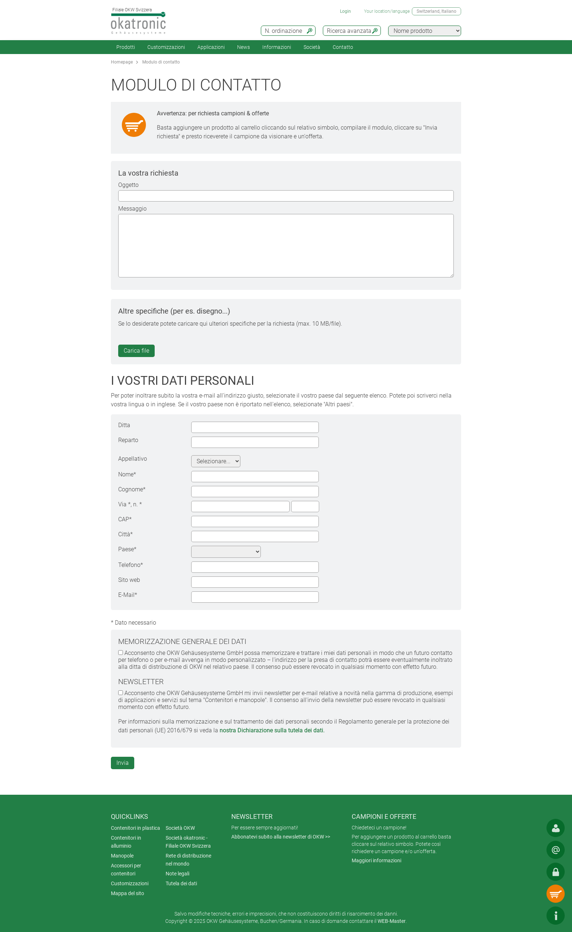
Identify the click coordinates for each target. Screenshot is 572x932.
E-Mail (127, 594)
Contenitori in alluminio (126, 842)
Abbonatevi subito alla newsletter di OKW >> (280, 837)
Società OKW (180, 828)
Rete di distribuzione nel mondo (188, 860)
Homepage (122, 62)
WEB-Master (392, 921)
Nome (127, 474)
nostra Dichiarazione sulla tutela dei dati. (272, 730)
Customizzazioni (166, 47)
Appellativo (132, 458)
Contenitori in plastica (135, 828)
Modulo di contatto (161, 62)
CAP (125, 519)
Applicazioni (211, 47)
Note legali (177, 874)
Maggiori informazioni (376, 860)
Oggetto (128, 184)
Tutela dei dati (181, 883)
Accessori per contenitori (126, 870)
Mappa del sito (127, 893)
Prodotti (125, 47)
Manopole (122, 856)
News (243, 47)
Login (345, 11)
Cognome (132, 489)
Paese (127, 549)
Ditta (124, 425)
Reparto (128, 440)
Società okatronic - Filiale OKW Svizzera (188, 842)
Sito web (129, 579)
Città (125, 534)
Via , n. (130, 504)
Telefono (130, 564)
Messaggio (132, 208)
